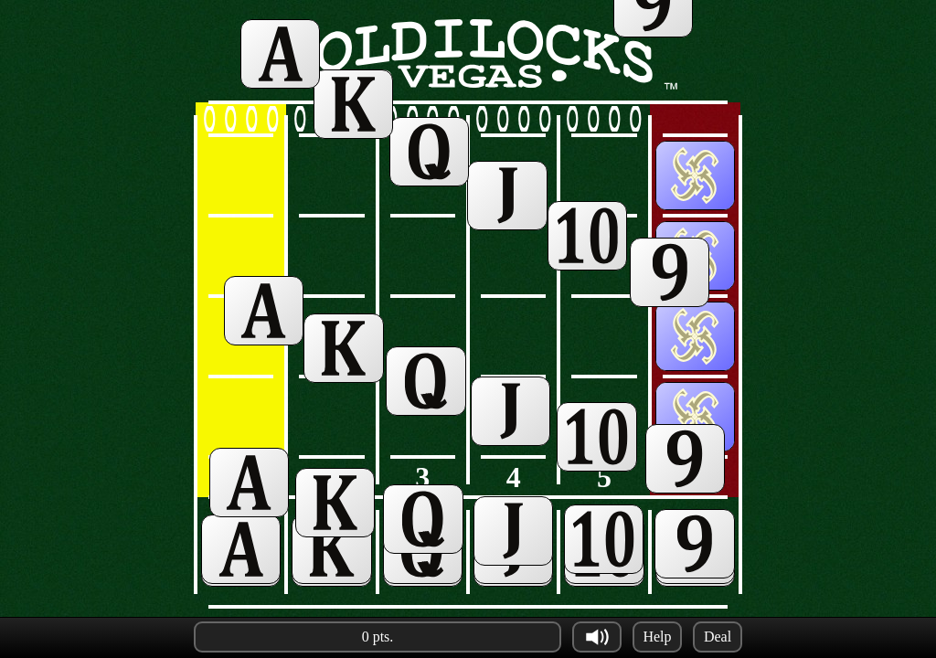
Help (657, 636)
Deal (717, 636)
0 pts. (378, 636)
